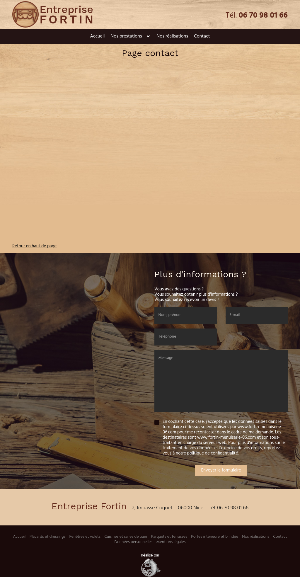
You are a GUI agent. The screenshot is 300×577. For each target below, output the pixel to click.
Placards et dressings (47, 536)
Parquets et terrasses (169, 536)
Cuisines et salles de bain (125, 536)
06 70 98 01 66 (263, 15)
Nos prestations (126, 36)
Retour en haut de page (34, 246)
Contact (202, 36)
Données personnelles (134, 542)
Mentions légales (171, 542)
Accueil (97, 36)
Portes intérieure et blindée (214, 536)
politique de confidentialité (212, 453)
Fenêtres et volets (84, 536)
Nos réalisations (172, 36)
